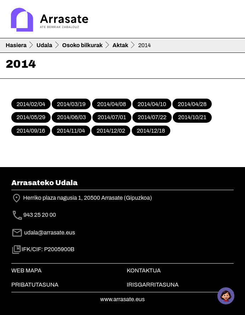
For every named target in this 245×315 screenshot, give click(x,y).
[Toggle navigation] (229, 20)
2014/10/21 (192, 117)
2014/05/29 (31, 117)
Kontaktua (144, 270)
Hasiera (16, 45)
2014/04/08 (111, 104)
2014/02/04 (31, 104)
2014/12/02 (111, 131)
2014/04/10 (152, 104)
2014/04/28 (192, 104)
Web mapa (26, 270)
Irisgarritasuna (153, 285)
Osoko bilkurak (82, 45)
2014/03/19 (71, 104)
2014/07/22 (152, 117)
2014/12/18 (151, 131)
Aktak (121, 45)
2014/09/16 (31, 131)
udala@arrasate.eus (43, 233)
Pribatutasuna (34, 285)
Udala (44, 45)
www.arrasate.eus (122, 299)
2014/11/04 (71, 131)
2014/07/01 (112, 117)
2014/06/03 (71, 117)
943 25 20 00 (39, 215)
